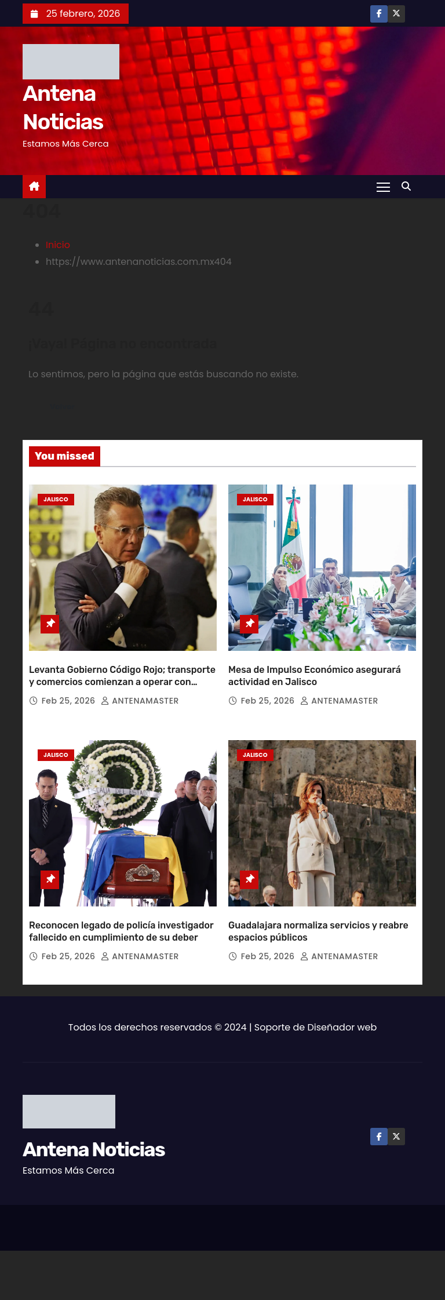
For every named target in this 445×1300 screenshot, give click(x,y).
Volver (64, 407)
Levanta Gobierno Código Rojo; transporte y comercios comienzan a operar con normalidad (122, 661)
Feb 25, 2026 (70, 679)
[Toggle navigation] (383, 186)
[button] (409, 186)
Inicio (58, 245)
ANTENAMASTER (140, 679)
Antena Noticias (94, 1107)
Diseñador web (342, 984)
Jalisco (55, 499)
